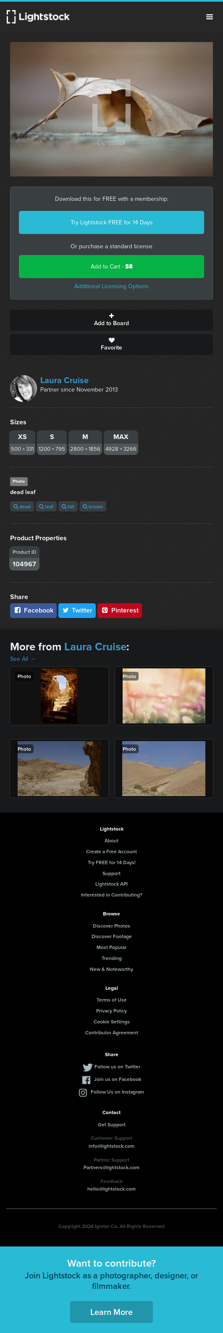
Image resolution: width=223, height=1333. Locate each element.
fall (68, 506)
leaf (46, 506)
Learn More (111, 1312)
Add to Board (111, 320)
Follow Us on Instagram (117, 1091)
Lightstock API (111, 883)
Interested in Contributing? (111, 894)
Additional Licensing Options (111, 286)
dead (22, 506)
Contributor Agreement (111, 1032)
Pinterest (120, 610)
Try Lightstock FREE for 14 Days (112, 222)
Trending (112, 958)
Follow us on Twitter (117, 1066)
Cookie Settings (112, 1021)
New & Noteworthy (111, 969)
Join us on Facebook (117, 1079)
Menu (209, 17)
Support (111, 873)
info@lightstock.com (111, 1145)
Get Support (112, 1124)
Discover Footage (112, 936)
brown (93, 506)
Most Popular (111, 947)
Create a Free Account (111, 851)
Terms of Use (112, 999)
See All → (23, 659)
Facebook (33, 610)
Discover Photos (111, 925)
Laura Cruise (64, 380)
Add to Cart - (112, 266)
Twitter (77, 610)
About (111, 840)
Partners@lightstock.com (111, 1167)
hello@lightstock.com (111, 1188)
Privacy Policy (111, 1010)
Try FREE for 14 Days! (112, 862)
